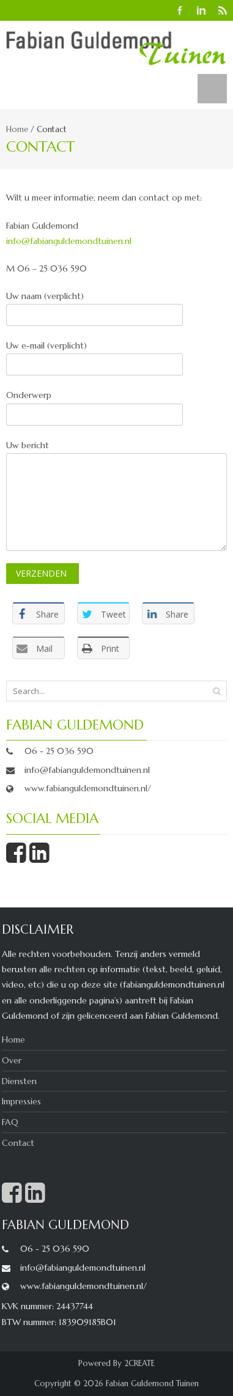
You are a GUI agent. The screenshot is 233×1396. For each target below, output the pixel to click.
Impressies (21, 1101)
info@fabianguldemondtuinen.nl (68, 240)
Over (11, 1060)
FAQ (10, 1122)
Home (17, 129)
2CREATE (139, 1363)
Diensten (19, 1081)
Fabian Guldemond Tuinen (152, 1383)
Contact (18, 1142)
